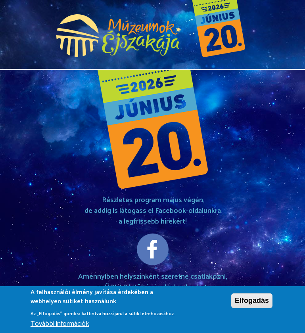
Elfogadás (252, 302)
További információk (60, 325)
